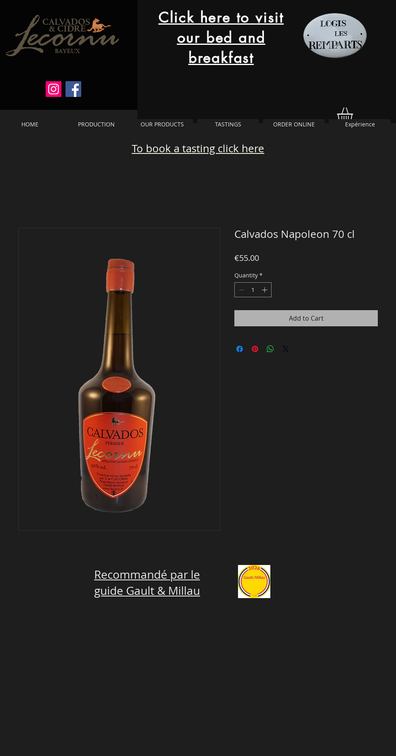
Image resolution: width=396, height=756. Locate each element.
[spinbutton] (253, 290)
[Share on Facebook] (239, 349)
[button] (354, 115)
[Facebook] (73, 89)
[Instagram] (53, 89)
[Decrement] (241, 290)
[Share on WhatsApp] (270, 349)
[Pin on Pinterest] (255, 349)
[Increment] (265, 290)
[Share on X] (286, 349)
